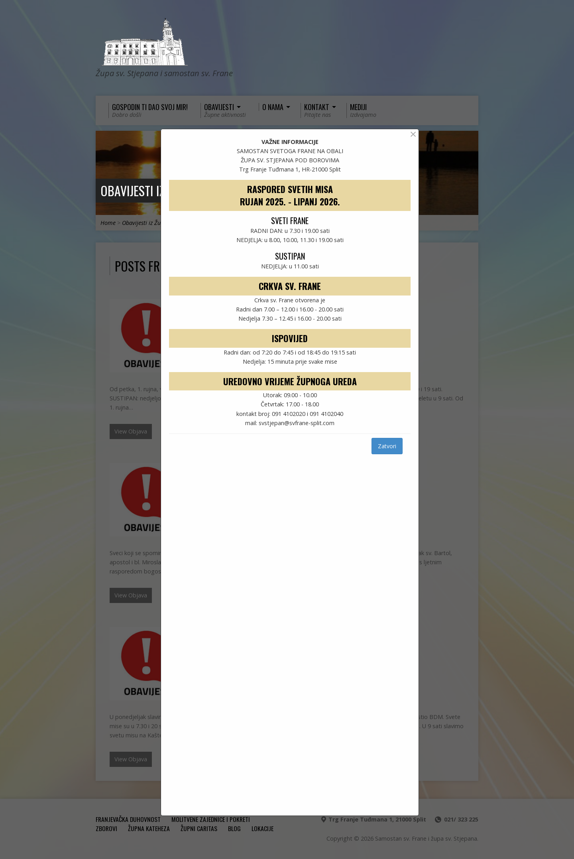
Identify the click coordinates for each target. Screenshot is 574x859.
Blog (234, 828)
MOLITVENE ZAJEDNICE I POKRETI (210, 819)
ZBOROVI (106, 828)
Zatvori (387, 446)
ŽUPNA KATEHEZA (149, 828)
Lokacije (262, 828)
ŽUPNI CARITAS (199, 828)
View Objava (130, 431)
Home (108, 223)
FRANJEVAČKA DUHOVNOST (128, 819)
